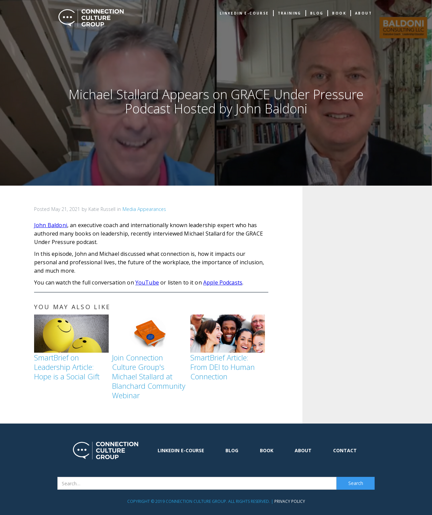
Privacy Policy (289, 501)
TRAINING (289, 13)
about (363, 13)
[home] (91, 18)
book (339, 13)
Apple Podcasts (222, 282)
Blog (317, 13)
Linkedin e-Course (244, 13)
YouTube (147, 282)
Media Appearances (144, 209)
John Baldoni (50, 225)
